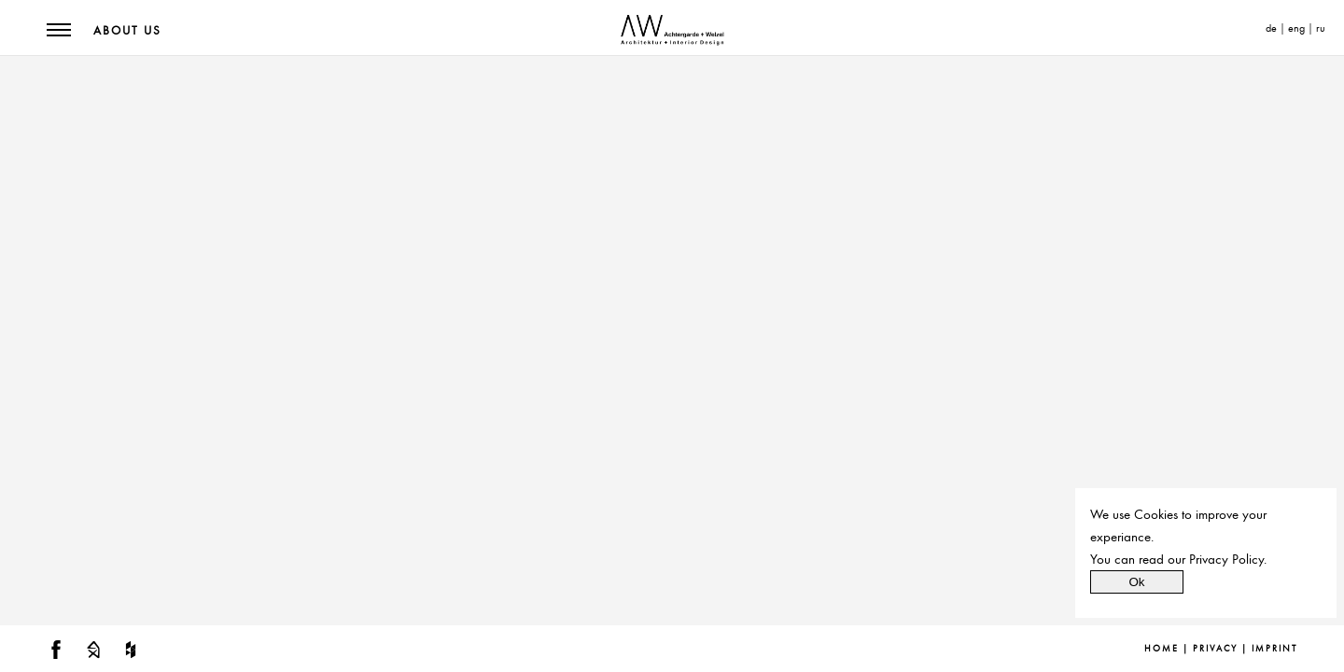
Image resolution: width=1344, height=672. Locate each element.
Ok (1136, 582)
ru (1320, 28)
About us (127, 30)
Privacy (1215, 648)
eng (1296, 28)
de (1271, 28)
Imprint (1274, 648)
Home (1161, 648)
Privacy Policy (1226, 559)
